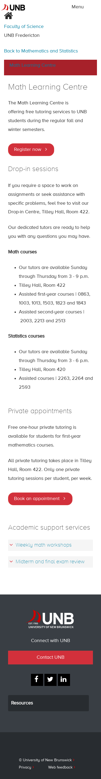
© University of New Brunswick (45, 760)
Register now (27, 149)
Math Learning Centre (32, 65)
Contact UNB (50, 657)
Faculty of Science (24, 26)
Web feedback (60, 767)
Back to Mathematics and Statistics (41, 51)
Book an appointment (37, 498)
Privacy (25, 767)
